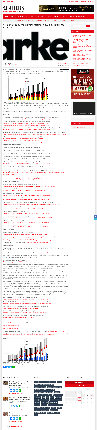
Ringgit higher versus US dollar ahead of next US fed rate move (82, 55)
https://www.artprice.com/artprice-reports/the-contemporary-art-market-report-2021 (27, 314)
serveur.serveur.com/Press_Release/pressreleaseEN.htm (19, 319)
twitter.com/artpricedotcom (11, 330)
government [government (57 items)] (57, 393)
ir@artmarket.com (53, 365)
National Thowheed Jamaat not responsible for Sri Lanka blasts (19, 400)
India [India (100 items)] (54, 398)
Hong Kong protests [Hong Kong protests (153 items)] (39, 398)
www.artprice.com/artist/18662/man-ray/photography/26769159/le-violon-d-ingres (26, 123)
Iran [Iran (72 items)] (58, 398)
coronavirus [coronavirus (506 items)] (52, 383)
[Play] (74, 113)
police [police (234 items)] (59, 406)
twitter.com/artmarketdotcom (11, 327)
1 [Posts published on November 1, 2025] (87, 390)
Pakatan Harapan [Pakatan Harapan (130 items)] (38, 406)
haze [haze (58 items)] (36, 396)
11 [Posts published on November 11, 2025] (71, 396)
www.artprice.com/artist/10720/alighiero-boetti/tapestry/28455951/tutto (23, 142)
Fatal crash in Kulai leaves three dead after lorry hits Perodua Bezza (82, 36)
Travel (63, 16)
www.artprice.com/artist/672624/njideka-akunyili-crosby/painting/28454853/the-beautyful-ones (30, 219)
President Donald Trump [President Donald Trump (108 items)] (51, 408)
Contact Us (71, 1)
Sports (49, 16)
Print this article (62, 63)
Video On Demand (9, 20)
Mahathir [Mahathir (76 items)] (54, 401)
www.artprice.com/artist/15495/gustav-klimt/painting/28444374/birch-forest (24, 192)
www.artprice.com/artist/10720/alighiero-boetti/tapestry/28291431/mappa (24, 143)
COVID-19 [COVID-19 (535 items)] (60, 383)
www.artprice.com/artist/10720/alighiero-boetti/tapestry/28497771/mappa (24, 140)
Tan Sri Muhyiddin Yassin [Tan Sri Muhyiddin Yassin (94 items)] (48, 413)
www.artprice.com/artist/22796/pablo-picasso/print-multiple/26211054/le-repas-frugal (27, 129)
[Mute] (91, 113)
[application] (84, 108)
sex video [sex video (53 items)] (42, 411)
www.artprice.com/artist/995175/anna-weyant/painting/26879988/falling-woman (25, 236)
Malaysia (20, 16)
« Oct (66, 404)
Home (6, 16)
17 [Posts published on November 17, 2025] (67, 399)
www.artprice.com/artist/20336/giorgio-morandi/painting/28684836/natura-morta (26, 180)
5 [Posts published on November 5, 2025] (75, 393)
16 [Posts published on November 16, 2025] (92, 396)
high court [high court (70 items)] (49, 396)
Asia (27, 16)
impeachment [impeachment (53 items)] (48, 398)
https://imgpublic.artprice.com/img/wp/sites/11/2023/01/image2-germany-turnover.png (28, 241)
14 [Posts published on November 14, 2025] (83, 396)
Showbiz (55, 20)
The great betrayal (15, 414)
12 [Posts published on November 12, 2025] (75, 396)
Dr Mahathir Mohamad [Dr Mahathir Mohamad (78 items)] (48, 393)
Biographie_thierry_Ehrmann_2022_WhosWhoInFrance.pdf (19, 263)
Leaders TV (20, 20)
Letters (92, 1)
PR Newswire (72, 20)
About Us (77, 1)
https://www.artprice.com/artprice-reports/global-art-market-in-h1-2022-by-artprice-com (28, 305)
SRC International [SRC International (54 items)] (56, 411)
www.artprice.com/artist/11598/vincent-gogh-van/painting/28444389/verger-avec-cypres (28, 224)
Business (41, 16)
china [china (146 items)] (47, 383)
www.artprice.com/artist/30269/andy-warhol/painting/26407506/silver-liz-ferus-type (26, 170)
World (33, 16)
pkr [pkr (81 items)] (55, 406)
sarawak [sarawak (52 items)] (36, 411)
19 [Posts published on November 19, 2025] (75, 399)
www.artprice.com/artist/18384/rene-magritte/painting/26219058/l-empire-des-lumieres (28, 197)
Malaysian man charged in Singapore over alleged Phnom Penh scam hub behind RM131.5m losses (82, 60)
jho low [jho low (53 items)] (36, 401)
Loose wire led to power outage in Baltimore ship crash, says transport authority (81, 46)
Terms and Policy (85, 1)
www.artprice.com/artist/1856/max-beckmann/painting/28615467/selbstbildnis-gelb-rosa (28, 165)
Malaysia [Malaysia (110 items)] (60, 401)
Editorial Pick (80, 16)
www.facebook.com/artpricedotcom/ (13, 324)
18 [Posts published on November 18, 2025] (71, 399)
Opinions (47, 20)
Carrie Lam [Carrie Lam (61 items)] (41, 383)
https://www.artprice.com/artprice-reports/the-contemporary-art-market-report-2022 (27, 301)
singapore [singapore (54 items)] (48, 411)
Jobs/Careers (29, 20)
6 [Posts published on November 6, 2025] (79, 393)
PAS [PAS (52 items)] (51, 406)
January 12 (20, 395)
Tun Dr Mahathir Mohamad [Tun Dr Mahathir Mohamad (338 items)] (40, 416)
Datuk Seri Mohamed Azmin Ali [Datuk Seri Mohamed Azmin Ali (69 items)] (54, 388)
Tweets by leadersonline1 (79, 127)
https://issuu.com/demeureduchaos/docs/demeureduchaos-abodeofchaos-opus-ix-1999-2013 (29, 336)
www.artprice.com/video (42, 254)
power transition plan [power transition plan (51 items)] (39, 408)
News (12, 16)
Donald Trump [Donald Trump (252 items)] (38, 393)
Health (56, 16)
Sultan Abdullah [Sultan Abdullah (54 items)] (38, 413)
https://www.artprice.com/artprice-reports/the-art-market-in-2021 (21, 310)
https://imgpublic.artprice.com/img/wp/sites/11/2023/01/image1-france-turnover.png (32, 238)
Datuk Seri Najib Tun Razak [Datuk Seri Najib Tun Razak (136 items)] (40, 391)
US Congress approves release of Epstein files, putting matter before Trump (81, 41)
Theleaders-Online (13, 65)
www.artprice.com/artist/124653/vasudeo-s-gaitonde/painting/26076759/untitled (26, 210)
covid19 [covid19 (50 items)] (36, 386)
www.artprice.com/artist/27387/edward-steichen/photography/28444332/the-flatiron (27, 125)
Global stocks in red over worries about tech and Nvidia (82, 51)
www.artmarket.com (43, 244)
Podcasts (63, 20)
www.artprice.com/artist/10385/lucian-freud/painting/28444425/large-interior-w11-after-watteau (30, 188)
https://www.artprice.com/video (55, 333)
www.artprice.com (31, 244)
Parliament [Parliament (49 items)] (46, 406)
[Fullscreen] (93, 113)
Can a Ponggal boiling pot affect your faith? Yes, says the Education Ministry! (20, 385)
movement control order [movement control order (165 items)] (40, 403)
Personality (39, 20)
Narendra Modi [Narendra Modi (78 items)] (57, 403)
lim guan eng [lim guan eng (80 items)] (42, 401)
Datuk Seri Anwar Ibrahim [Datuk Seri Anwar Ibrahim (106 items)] (40, 388)
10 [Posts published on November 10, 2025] (67, 396)
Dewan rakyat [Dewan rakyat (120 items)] (51, 391)
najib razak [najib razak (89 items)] (49, 403)
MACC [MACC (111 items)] (48, 401)
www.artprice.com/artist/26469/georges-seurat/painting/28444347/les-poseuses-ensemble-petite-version (32, 206)
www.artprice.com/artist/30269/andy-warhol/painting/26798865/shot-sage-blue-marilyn (28, 119)
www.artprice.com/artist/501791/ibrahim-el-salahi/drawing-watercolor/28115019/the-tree (28, 228)
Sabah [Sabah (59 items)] (59, 408)
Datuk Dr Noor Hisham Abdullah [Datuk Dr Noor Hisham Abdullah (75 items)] (47, 386)
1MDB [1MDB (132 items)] (36, 383)
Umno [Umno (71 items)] (49, 416)
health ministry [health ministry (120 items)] (42, 396)
